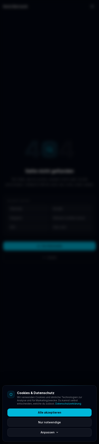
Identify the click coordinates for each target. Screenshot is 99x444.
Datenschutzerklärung (68, 403)
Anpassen (50, 432)
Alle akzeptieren (49, 412)
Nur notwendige (49, 422)
